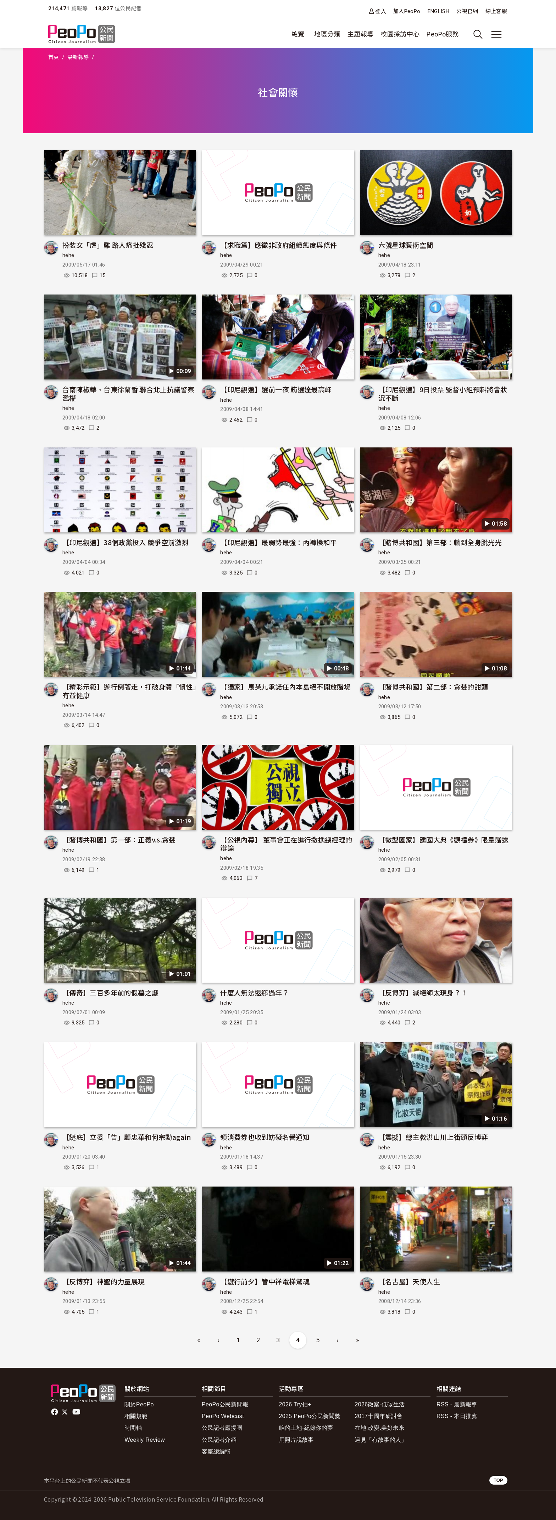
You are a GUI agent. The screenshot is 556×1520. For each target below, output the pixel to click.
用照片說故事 (296, 1440)
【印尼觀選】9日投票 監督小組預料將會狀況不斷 (442, 393)
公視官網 (467, 11)
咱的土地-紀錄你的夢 (306, 1428)
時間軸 (133, 1428)
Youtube (77, 1412)
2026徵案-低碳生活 (380, 1404)
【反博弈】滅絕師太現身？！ (423, 992)
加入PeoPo (407, 11)
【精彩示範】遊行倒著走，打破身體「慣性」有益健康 (129, 691)
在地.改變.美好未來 (380, 1428)
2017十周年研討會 (378, 1416)
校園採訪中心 (399, 34)
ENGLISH (439, 11)
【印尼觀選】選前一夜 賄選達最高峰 (276, 389)
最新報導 (78, 57)
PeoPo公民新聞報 (225, 1404)
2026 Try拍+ (295, 1404)
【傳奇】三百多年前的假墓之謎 (110, 992)
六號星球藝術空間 (405, 245)
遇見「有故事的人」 (381, 1440)
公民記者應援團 (222, 1428)
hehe (68, 255)
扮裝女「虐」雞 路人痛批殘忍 (107, 245)
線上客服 (496, 11)
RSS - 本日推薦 (457, 1416)
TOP (498, 1480)
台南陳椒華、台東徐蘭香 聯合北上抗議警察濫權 (128, 393)
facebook (55, 1412)
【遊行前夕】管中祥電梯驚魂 (265, 1281)
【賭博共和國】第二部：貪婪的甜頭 (433, 686)
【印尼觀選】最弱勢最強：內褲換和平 (278, 542)
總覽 (298, 34)
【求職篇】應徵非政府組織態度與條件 (278, 245)
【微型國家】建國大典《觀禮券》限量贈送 (443, 839)
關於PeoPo (139, 1404)
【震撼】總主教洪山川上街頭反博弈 (433, 1137)
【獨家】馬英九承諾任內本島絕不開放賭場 (285, 686)
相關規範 (136, 1416)
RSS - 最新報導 (457, 1404)
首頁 (53, 57)
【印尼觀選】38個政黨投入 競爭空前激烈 (125, 542)
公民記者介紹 (219, 1440)
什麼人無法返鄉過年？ (254, 992)
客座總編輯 (216, 1451)
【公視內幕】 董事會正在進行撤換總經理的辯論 (286, 844)
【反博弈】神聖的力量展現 (103, 1281)
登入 (380, 11)
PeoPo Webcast (223, 1416)
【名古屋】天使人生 (409, 1281)
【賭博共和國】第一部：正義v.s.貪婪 (119, 839)
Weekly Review (144, 1440)
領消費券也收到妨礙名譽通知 (265, 1137)
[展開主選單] (496, 34)
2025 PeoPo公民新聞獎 (309, 1416)
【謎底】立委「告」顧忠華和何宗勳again (126, 1137)
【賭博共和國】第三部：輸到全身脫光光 (440, 542)
